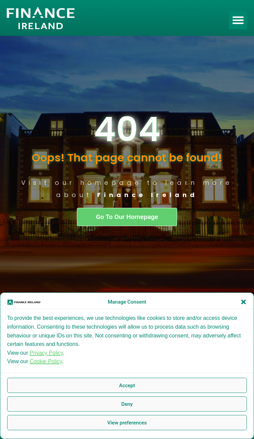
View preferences (127, 423)
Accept (127, 385)
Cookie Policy (45, 361)
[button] (243, 302)
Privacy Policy (46, 353)
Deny (127, 404)
